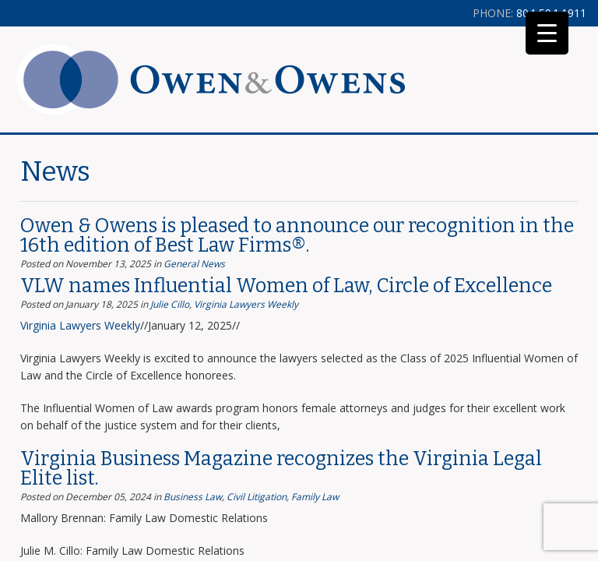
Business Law (193, 496)
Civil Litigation (257, 496)
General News (194, 263)
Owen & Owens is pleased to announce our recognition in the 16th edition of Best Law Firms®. (297, 235)
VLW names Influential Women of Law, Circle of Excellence (286, 286)
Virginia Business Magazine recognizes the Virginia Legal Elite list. (281, 468)
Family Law (315, 496)
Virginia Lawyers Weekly (246, 304)
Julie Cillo (169, 304)
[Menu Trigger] (547, 33)
